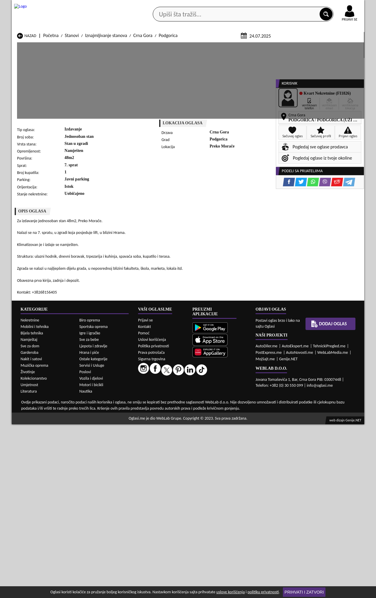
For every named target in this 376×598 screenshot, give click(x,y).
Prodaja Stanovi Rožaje (165, 415)
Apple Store (193, 5)
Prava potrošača (151, 526)
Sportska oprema (93, 500)
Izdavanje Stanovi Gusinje (231, 444)
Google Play (155, 5)
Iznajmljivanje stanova (106, 105)
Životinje (28, 545)
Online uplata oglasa (337, 6)
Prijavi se (145, 493)
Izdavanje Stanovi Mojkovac (233, 449)
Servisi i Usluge (91, 539)
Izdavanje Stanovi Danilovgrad (172, 444)
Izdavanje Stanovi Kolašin (104, 449)
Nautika (85, 564)
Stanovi (72, 105)
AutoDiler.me (267, 519)
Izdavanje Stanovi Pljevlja (231, 455)
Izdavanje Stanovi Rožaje (167, 460)
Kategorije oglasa (50, 46)
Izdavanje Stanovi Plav (165, 455)
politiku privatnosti (263, 591)
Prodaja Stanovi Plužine (39, 415)
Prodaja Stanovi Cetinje (102, 398)
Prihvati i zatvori (304, 592)
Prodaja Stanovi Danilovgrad (170, 398)
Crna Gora (142, 105)
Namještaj (29, 513)
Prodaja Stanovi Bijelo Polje (233, 392)
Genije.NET (288, 532)
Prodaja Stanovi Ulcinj (37, 420)
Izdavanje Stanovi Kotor (166, 449)
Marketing (264, 6)
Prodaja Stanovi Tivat (227, 415)
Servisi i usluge (255, 46)
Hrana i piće (89, 526)
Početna (50, 105)
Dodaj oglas (346, 46)
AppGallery (230, 6)
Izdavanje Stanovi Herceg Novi (45, 449)
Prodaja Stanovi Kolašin (102, 403)
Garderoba (29, 526)
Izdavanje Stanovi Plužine (41, 460)
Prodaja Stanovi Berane (166, 392)
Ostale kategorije (93, 532)
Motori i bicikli (91, 558)
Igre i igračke (89, 506)
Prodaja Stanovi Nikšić (38, 409)
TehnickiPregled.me (329, 519)
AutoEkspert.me (295, 519)
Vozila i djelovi (91, 552)
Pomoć (144, 506)
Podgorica (168, 105)
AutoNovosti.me (299, 526)
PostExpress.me (269, 526)
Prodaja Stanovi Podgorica (105, 415)
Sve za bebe (89, 513)
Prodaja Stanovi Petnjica (103, 409)
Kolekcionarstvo (34, 552)
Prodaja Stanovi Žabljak (166, 420)
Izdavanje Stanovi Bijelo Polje (234, 438)
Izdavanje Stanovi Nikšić (39, 455)
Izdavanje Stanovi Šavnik (103, 466)
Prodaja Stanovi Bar (99, 392)
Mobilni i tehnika (35, 500)
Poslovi (85, 545)
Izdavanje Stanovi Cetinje (104, 444)
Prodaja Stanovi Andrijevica (43, 392)
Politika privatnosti (153, 519)
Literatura (29, 564)
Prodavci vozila (147, 46)
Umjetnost (29, 558)
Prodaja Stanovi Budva (38, 398)
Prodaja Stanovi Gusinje (229, 398)
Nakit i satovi (31, 532)
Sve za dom (30, 519)
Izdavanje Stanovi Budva (40, 444)
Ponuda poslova (302, 46)
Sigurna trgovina (151, 532)
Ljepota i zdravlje (93, 519)
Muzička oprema (34, 539)
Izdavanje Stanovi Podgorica (106, 460)
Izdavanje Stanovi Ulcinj (39, 466)
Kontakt (296, 5)
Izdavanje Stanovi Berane (168, 438)
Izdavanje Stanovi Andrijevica (44, 438)
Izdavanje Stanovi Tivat (229, 460)
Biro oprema (89, 493)
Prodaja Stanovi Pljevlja (229, 409)
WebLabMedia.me (332, 526)
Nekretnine (30, 493)
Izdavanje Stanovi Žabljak (168, 466)
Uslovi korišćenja (152, 513)
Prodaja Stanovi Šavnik (101, 420)
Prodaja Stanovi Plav (163, 409)
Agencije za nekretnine (201, 46)
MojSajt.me (265, 532)
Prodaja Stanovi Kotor (164, 403)
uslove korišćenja (230, 591)
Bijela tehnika (32, 506)
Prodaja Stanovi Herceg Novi (44, 403)
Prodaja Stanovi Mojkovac (231, 403)
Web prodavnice (99, 46)
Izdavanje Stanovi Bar (100, 438)
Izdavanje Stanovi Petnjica (105, 455)
